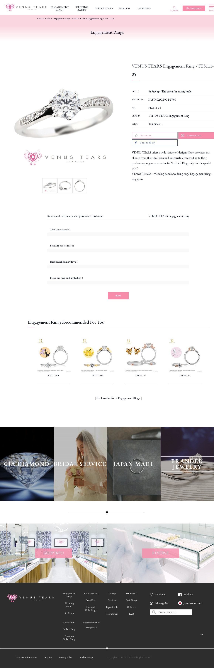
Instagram (160, 594)
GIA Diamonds (90, 593)
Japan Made (112, 607)
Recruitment (112, 613)
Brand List (91, 600)
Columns (131, 607)
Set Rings (69, 613)
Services (112, 600)
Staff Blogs (131, 600)
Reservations (69, 622)
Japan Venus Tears (192, 603)
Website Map (86, 657)
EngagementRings (69, 595)
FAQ (131, 613)
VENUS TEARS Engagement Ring (168, 116)
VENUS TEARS (44, 18)
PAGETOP (205, 634)
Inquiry (48, 657)
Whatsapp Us (161, 603)
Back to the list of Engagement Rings (118, 398)
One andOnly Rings (90, 608)
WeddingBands (69, 605)
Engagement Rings (62, 18)
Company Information (26, 657)
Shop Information (91, 622)
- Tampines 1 (90, 627)
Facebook (188, 594)
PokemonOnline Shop (69, 637)
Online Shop (69, 629)
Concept (112, 593)
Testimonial (131, 593)
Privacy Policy (65, 657)
